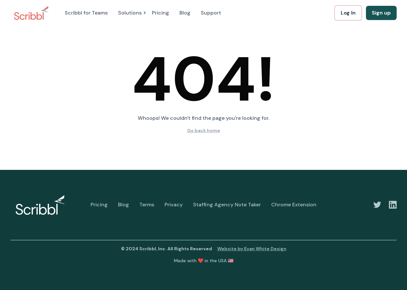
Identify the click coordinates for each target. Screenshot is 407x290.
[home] (31, 13)
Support (211, 12)
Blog (184, 12)
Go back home (203, 130)
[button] (130, 13)
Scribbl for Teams (86, 12)
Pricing (160, 12)
